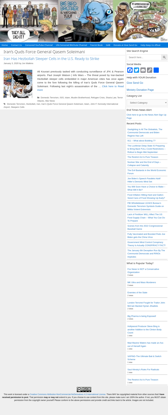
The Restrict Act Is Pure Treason (142, 157)
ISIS (62, 97)
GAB (108, 45)
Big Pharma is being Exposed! (141, 316)
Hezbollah (30, 104)
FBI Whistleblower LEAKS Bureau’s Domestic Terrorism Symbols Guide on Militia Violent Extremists (145, 206)
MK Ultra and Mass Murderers (141, 282)
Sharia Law (111, 97)
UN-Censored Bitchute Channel (71, 45)
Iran (38, 104)
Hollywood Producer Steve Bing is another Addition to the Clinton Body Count (144, 329)
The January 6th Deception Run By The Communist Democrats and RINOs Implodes (146, 253)
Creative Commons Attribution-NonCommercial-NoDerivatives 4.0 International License (67, 394)
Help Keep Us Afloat (150, 45)
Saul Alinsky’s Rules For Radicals (143, 369)
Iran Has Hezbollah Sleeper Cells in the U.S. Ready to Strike (51, 58)
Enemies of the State (137, 292)
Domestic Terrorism (50, 97)
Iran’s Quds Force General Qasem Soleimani (62, 104)
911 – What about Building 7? (141, 140)
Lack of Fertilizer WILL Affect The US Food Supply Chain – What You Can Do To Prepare (146, 217)
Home (5, 45)
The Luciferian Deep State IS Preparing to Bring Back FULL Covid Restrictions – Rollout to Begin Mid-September (146, 149)
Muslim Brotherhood (80, 97)
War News (50, 101)
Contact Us (16, 45)
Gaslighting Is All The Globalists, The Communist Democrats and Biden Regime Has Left (144, 132)
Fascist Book (96, 45)
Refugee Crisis (98, 97)
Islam (67, 97)
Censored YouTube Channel (39, 45)
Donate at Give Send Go (125, 45)
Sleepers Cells (17, 107)
